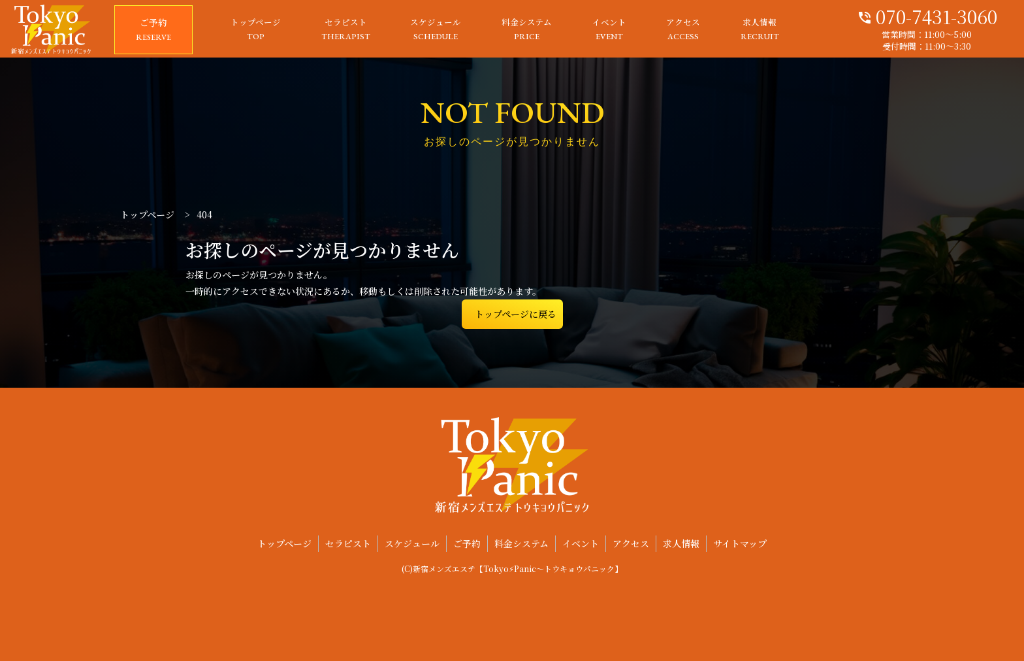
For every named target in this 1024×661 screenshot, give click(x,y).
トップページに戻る (515, 313)
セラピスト (345, 30)
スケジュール (435, 30)
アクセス (683, 30)
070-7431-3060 (927, 15)
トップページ (256, 30)
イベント (609, 30)
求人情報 (760, 30)
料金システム (527, 30)
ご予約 (153, 30)
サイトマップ (740, 543)
